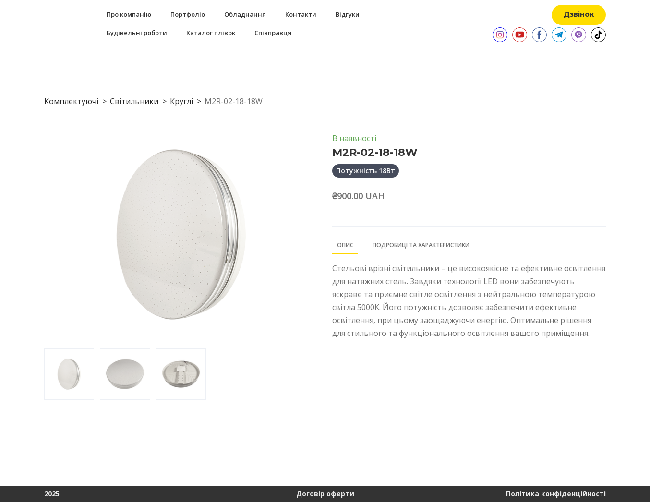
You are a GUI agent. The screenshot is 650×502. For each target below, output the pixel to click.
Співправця (272, 32)
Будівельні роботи (137, 32)
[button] (579, 15)
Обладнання (245, 14)
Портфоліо (187, 14)
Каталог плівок (210, 32)
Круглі (181, 101)
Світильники (134, 101)
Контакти (300, 14)
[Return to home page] (54, 23)
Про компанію (129, 14)
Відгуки (348, 14)
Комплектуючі (71, 101)
